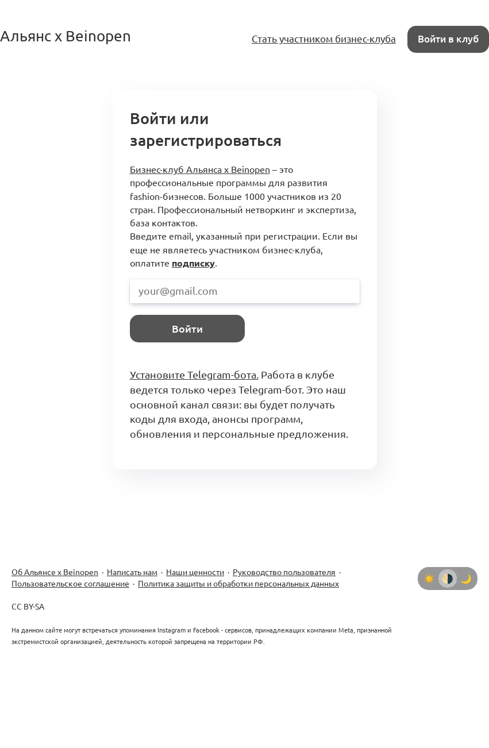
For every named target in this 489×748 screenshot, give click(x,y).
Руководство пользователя (284, 572)
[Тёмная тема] (466, 578)
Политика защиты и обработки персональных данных (238, 583)
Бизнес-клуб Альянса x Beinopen (200, 169)
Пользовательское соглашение (70, 583)
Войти (187, 328)
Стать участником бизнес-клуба (324, 38)
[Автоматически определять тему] (447, 578)
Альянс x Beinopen (65, 36)
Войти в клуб (448, 38)
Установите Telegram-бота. (194, 374)
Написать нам (132, 572)
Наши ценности (195, 572)
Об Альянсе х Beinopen (54, 572)
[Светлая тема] (429, 578)
